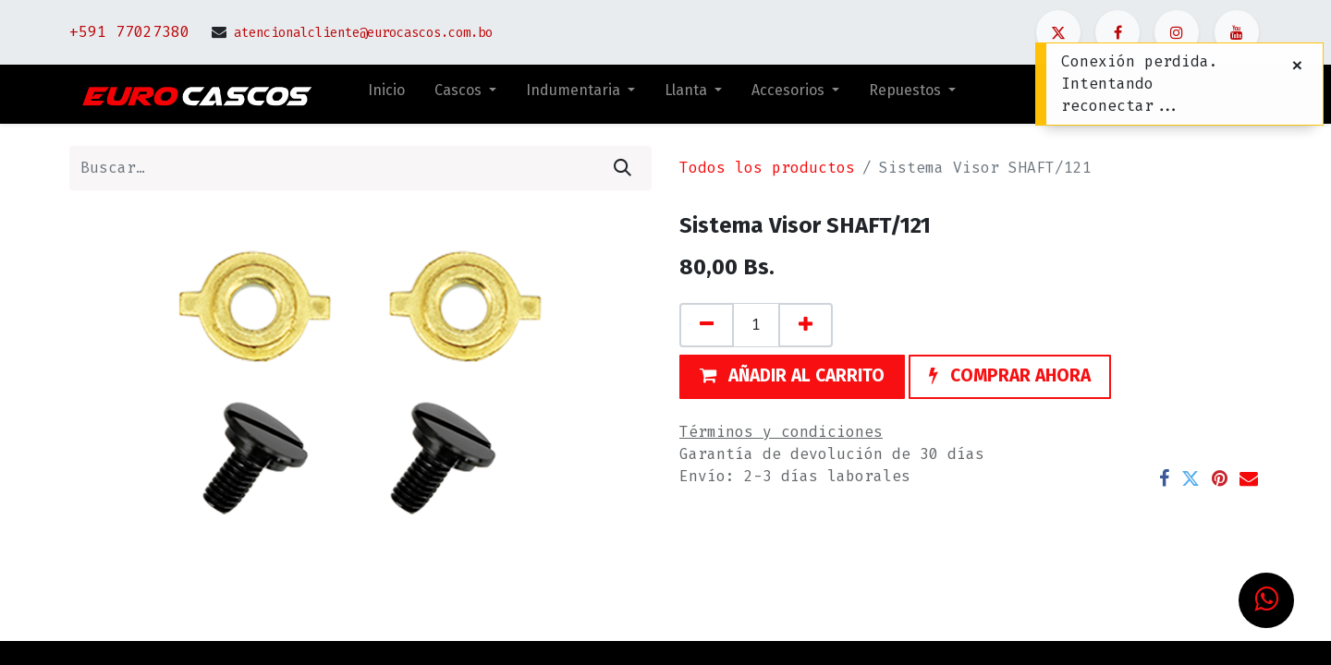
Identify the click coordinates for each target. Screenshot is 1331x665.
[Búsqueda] (622, 168)
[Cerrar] (1297, 65)
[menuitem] (386, 94)
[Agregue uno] (805, 325)
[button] (792, 377)
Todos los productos (767, 167)
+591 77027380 (129, 32)
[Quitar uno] (706, 325)
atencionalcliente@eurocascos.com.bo (363, 33)
